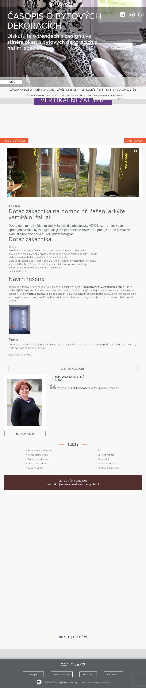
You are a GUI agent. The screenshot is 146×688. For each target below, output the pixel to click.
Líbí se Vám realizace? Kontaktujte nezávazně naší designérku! (73, 482)
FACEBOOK (113, 674)
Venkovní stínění (92, 89)
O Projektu (33, 674)
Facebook (135, 151)
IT (141, 14)
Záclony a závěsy (21, 89)
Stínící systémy (44, 89)
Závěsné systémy (68, 89)
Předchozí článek (14, 140)
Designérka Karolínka (108, 95)
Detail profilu (25, 433)
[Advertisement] (73, 123)
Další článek (134, 140)
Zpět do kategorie (73, 368)
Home (11, 81)
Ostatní (52, 95)
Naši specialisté (106, 81)
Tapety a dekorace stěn (121, 89)
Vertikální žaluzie (73, 100)
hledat (77, 81)
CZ (123, 14)
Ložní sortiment (34, 95)
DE (132, 14)
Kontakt (135, 81)
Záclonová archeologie (75, 95)
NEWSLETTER (61, 674)
